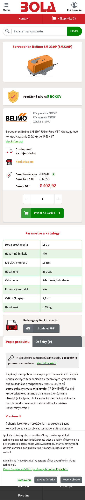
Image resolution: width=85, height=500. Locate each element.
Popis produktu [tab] (18, 341)
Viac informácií (14, 141)
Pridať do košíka (44, 213)
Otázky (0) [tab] (43, 341)
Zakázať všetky (46, 479)
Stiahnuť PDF (46, 328)
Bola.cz (38, 7)
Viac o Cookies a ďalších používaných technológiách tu (35, 469)
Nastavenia (25, 480)
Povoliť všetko (71, 479)
